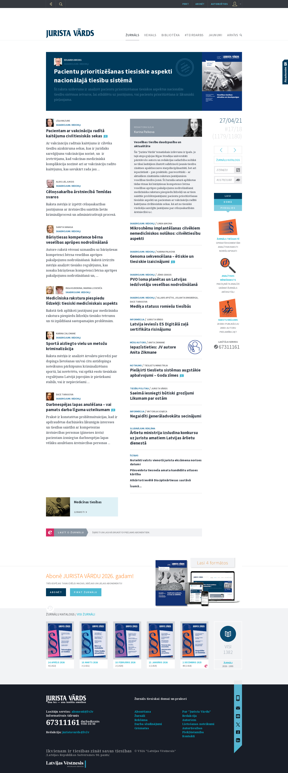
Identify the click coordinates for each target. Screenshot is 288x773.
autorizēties (219, 3)
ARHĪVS (232, 35)
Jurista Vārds (155, 319)
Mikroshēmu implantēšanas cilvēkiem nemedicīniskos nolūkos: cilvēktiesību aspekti (165, 233)
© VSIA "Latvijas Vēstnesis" (155, 751)
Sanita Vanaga (64, 227)
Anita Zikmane (156, 342)
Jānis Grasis (164, 274)
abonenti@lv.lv (82, 711)
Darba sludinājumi (148, 724)
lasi (228, 195)
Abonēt (199, 3)
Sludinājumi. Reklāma (142, 428)
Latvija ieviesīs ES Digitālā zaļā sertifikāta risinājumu (159, 326)
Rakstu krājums (228, 309)
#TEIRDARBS (194, 35)
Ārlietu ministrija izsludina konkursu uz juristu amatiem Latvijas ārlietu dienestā (164, 438)
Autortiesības (192, 728)
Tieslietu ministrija (156, 365)
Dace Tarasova (64, 394)
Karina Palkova (144, 132)
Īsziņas (134, 455)
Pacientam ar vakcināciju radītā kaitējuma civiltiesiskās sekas (75, 133)
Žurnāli (139, 716)
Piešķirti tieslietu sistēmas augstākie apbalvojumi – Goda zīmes (165, 372)
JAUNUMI (215, 35)
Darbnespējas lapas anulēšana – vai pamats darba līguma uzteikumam (78, 407)
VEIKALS (150, 35)
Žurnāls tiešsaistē (228, 228)
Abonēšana (142, 711)
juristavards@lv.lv (75, 732)
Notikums (136, 365)
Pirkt (185, 3)
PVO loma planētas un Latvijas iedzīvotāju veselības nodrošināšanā (164, 282)
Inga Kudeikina (74, 288)
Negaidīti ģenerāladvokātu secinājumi (165, 416)
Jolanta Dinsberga (186, 297)
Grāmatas (141, 728)
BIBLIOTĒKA (170, 35)
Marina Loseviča (92, 288)
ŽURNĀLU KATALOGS (228, 160)
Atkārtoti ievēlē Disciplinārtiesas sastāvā (160, 480)
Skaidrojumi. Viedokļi (76, 63)
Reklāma (141, 720)
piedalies (228, 208)
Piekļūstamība (193, 732)
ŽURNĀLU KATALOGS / (70, 614)
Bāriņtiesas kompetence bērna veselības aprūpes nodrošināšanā (77, 239)
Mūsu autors (138, 342)
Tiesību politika (139, 388)
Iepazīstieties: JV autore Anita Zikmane (153, 349)
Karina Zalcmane (66, 333)
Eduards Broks (73, 59)
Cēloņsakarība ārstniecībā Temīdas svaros (78, 194)
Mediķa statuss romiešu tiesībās (160, 306)
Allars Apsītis (165, 297)
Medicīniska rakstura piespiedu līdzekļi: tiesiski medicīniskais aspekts (82, 300)
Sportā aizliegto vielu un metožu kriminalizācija (76, 346)
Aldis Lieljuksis (65, 181)
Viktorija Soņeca (157, 411)
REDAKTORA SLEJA (144, 127)
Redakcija (189, 716)
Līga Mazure (63, 120)
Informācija (137, 319)
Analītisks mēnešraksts (228, 269)
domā (228, 201)
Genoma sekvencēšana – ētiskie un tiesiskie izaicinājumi (162, 259)
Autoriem (189, 720)
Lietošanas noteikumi (198, 724)
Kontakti (188, 736)
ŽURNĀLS (132, 35)
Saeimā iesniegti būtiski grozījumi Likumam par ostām (162, 395)
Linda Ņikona (164, 223)
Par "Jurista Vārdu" (196, 711)
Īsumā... (136, 486)
